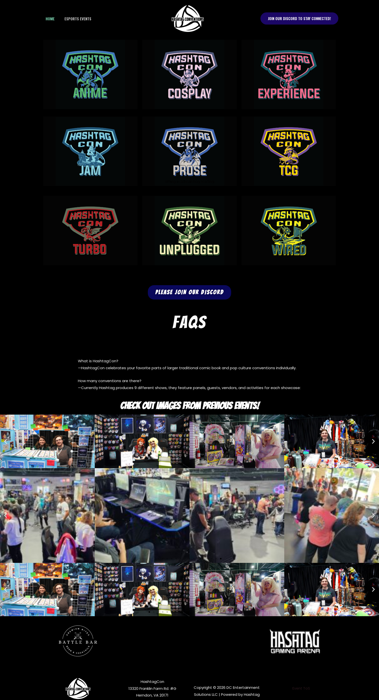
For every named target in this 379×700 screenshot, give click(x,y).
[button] (299, 18)
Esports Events (74, 18)
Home (48, 18)
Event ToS (301, 688)
